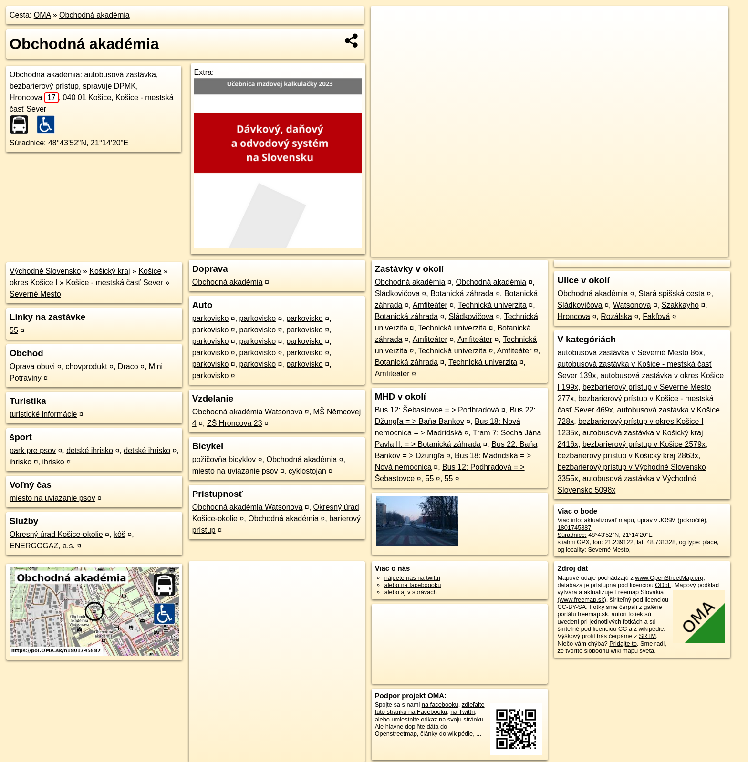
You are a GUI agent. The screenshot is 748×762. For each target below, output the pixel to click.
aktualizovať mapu (609, 520)
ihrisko (20, 462)
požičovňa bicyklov (224, 459)
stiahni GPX (573, 542)
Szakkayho (680, 305)
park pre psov (33, 450)
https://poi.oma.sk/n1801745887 (685, 249)
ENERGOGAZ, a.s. (42, 546)
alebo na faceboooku (412, 584)
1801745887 (574, 527)
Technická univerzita (492, 305)
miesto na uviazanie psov (52, 498)
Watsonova (632, 305)
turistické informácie (43, 414)
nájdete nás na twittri (412, 577)
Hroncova (34, 97)
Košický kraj (109, 271)
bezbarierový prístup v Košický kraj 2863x (627, 456)
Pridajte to (623, 643)
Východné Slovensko (45, 271)
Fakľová (656, 316)
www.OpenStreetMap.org (669, 577)
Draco (128, 366)
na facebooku (440, 704)
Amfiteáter (430, 305)
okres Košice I (33, 282)
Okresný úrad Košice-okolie (56, 534)
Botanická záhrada (462, 293)
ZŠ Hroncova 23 (234, 423)
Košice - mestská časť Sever (114, 282)
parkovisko (210, 318)
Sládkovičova (397, 293)
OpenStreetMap (563, 249)
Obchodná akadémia (94, 15)
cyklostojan (307, 471)
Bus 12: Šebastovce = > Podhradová (437, 410)
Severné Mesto (35, 294)
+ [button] (387, 22)
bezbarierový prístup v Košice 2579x (644, 444)
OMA (42, 15)
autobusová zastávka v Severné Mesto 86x (630, 353)
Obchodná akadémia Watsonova (247, 412)
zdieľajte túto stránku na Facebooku (430, 708)
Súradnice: (28, 143)
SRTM (647, 635)
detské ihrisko (89, 450)
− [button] (387, 37)
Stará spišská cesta (671, 293)
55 (14, 330)
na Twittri (462, 711)
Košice (149, 271)
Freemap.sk (613, 249)
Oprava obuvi (32, 366)
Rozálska (616, 316)
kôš (119, 534)
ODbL (663, 584)
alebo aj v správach (410, 592)
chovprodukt (86, 366)
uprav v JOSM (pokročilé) (671, 520)
